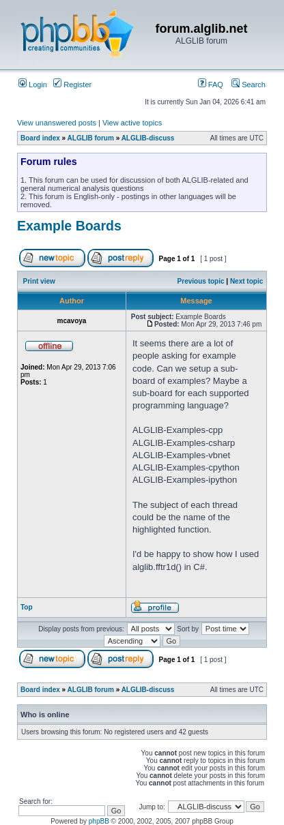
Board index (40, 138)
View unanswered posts (56, 123)
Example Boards (69, 225)
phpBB (99, 821)
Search (248, 84)
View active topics (132, 123)
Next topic (246, 281)
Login (32, 84)
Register (72, 84)
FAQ (210, 84)
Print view (39, 281)
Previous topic (201, 281)
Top (26, 607)
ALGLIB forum (91, 138)
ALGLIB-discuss (148, 138)
